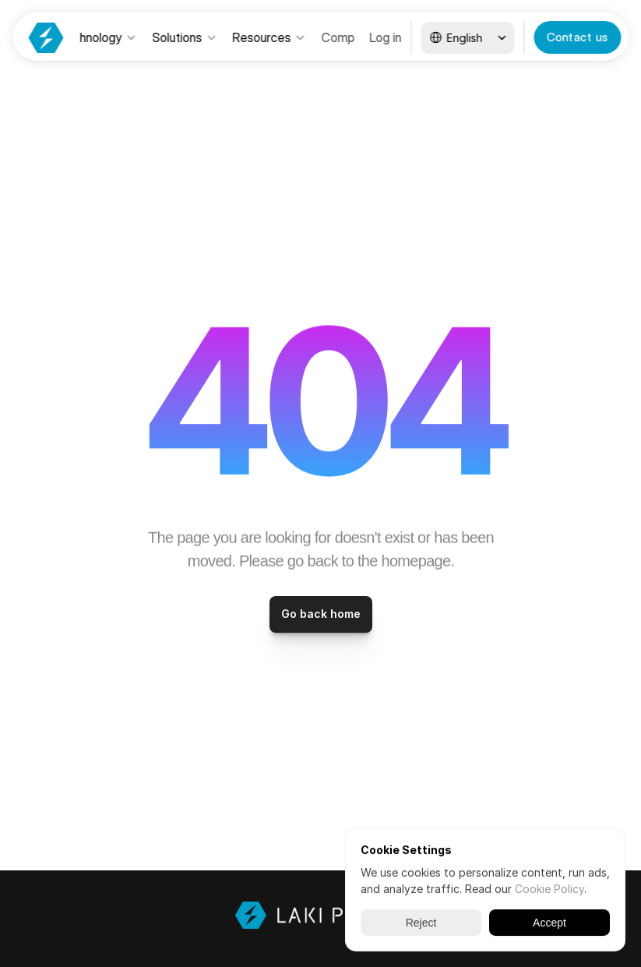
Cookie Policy (549, 888)
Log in (385, 37)
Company (348, 37)
